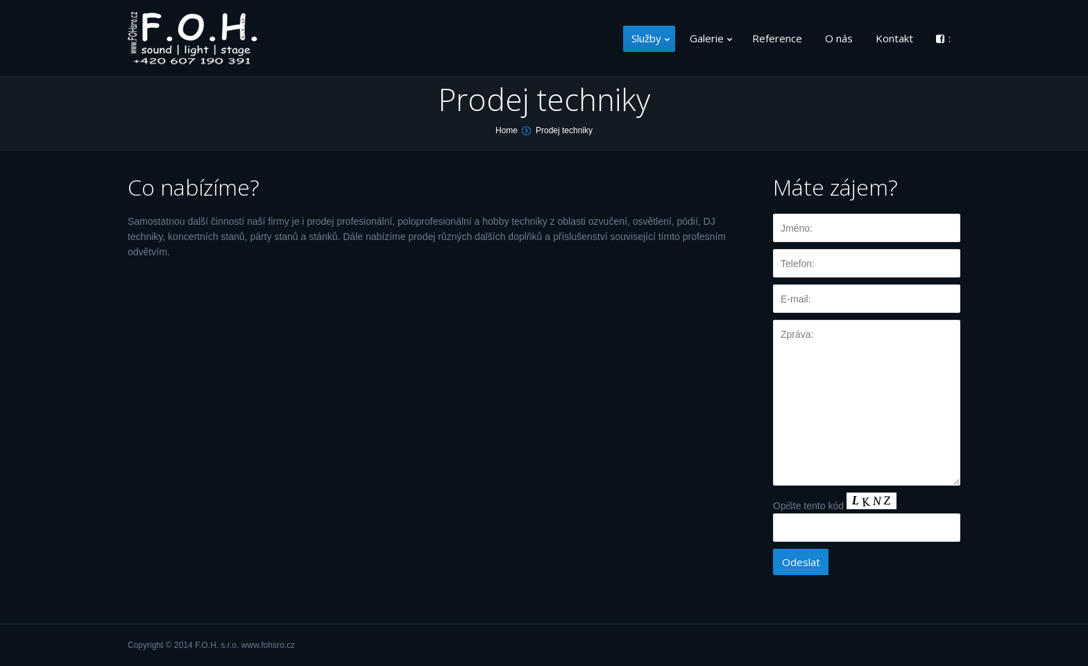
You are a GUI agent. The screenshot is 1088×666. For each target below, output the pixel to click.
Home (506, 130)
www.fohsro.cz (268, 645)
